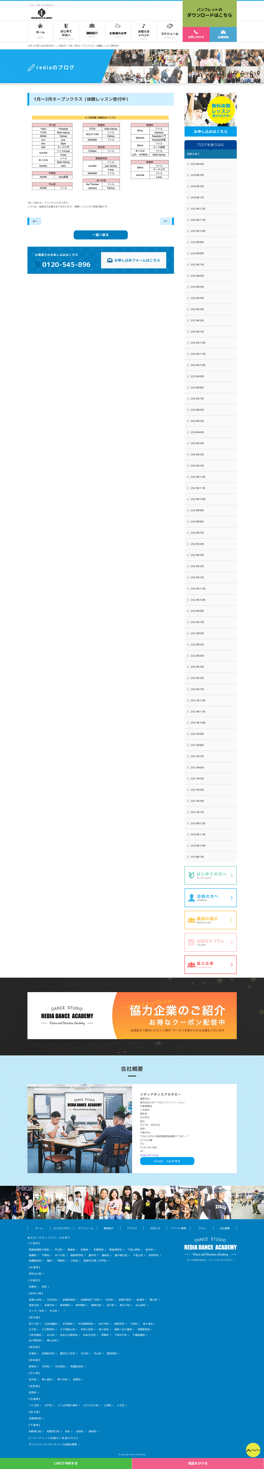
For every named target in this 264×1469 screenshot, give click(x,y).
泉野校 (77, 1379)
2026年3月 (197, 175)
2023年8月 (197, 521)
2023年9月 (197, 510)
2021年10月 (198, 722)
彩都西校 (99, 1249)
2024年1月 (197, 465)
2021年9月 (197, 733)
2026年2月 (197, 186)
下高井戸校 (120, 1335)
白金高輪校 (50, 1323)
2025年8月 (197, 253)
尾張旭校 (112, 1353)
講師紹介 (109, 1228)
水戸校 (48, 1405)
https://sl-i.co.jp (149, 1155)
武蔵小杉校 (35, 1299)
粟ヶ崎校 (47, 1379)
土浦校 (107, 1405)
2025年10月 (198, 231)
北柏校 (79, 1431)
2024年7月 (197, 398)
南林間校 (65, 1305)
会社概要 (225, 1228)
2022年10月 (198, 599)
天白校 (84, 1353)
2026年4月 (197, 164)
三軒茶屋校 (35, 1335)
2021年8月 (197, 745)
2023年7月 (197, 532)
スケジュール (85, 1228)
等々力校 (34, 1323)
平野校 (45, 1255)
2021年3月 (197, 801)
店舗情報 (223, 34)
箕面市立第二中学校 (95, 1260)
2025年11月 (198, 220)
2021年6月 (197, 767)
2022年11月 (198, 588)
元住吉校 (52, 1299)
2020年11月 (198, 834)
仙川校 (50, 1335)
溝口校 (153, 1299)
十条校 (134, 1323)
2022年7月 (197, 622)
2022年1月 (197, 689)
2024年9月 (197, 376)
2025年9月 (197, 242)
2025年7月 (197, 264)
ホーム (39, 1228)
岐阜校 (32, 1366)
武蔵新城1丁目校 (90, 1299)
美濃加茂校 (77, 1366)
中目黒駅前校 (85, 1323)
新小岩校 (104, 1329)
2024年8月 (197, 387)
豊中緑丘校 (121, 1255)
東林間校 (81, 1305)
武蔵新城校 (68, 1299)
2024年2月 (197, 454)
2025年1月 (197, 331)
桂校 (44, 1286)
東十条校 (148, 1323)
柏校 (67, 1431)
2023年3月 (197, 555)
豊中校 (92, 1255)
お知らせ (155, 1228)
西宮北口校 (35, 1273)
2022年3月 (197, 666)
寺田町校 (153, 1255)
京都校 (32, 1286)
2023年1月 (197, 577)
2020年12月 (198, 823)
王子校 (32, 1329)
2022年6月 (197, 633)
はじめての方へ (62, 1228)
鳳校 (49, 1260)
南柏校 (92, 1431)
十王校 (120, 1405)
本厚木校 (49, 1305)
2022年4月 (197, 655)
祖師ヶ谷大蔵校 (123, 1329)
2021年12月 (198, 700)
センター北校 (36, 1310)
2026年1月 (197, 197)
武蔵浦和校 (35, 1418)
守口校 (58, 1249)
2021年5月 (197, 778)
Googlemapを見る (167, 1161)
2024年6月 (197, 409)
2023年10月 (198, 499)
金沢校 (32, 1379)
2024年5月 (197, 421)
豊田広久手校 (67, 1353)
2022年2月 (197, 678)
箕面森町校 (115, 1249)
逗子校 (110, 1305)
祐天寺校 (104, 1323)
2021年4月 (197, 789)
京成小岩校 (87, 1329)
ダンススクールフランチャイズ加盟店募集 (53, 1444)
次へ (166, 221)
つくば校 (34, 1405)
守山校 (97, 1353)
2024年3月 (197, 443)
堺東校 (61, 1260)
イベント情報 (178, 1228)
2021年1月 (197, 812)
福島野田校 (77, 1255)
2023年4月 (197, 544)
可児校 (45, 1366)
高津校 (140, 1299)
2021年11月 (198, 711)
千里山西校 (133, 1249)
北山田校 (140, 1305)
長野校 (32, 1392)
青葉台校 (96, 1305)
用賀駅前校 (144, 1329)
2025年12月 (198, 208)
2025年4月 (197, 298)
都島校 (71, 1249)
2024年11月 (198, 354)
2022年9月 (197, 611)
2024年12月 (198, 342)
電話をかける (198, 1463)
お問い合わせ (196, 34)
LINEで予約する (66, 1463)
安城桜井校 (48, 1353)
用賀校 (105, 1335)
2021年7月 (197, 756)
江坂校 (74, 1260)
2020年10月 (198, 845)
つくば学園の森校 (67, 1405)
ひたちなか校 (90, 1405)
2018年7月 (197, 856)
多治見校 (60, 1366)
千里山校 (138, 1255)
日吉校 (109, 1299)
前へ (35, 221)
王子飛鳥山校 (67, 1329)
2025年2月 (197, 320)
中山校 (53, 1310)
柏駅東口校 (35, 1431)
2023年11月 (198, 488)
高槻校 (32, 1255)
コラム (202, 1228)
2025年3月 (197, 309)
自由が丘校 (89, 1335)
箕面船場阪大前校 (39, 1249)
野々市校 (62, 1379)
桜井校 (149, 1249)
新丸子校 (125, 1305)
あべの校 (60, 1255)
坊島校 (84, 1249)
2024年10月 (198, 365)
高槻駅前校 (35, 1260)
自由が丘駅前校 (69, 1335)
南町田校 (119, 1323)
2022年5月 (197, 644)
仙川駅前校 (35, 1340)
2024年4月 (197, 432)
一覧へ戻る (101, 235)
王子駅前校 (48, 1329)
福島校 (105, 1255)
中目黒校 (67, 1323)
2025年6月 (197, 275)
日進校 (32, 1353)
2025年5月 (197, 286)
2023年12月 (198, 477)
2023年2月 (197, 566)
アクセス (132, 1228)
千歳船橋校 (138, 1335)
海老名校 (34, 1305)
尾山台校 (52, 1340)
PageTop (255, 1450)
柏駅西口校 (53, 1431)
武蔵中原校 (124, 1299)
